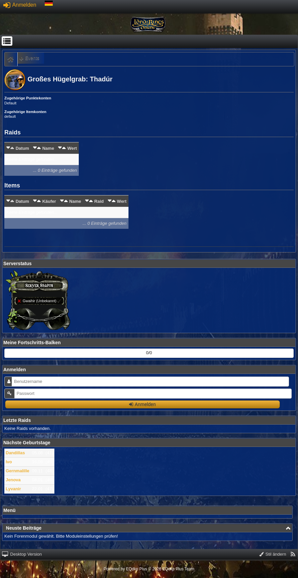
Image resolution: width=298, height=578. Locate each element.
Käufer (49, 201)
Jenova (13, 479)
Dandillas (15, 452)
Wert (72, 148)
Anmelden (19, 5)
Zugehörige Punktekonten (27, 98)
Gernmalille (17, 470)
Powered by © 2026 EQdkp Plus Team (149, 569)
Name (48, 148)
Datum (22, 148)
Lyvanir (13, 488)
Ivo (9, 461)
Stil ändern (272, 554)
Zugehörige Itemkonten (25, 112)
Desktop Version (22, 554)
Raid (99, 201)
